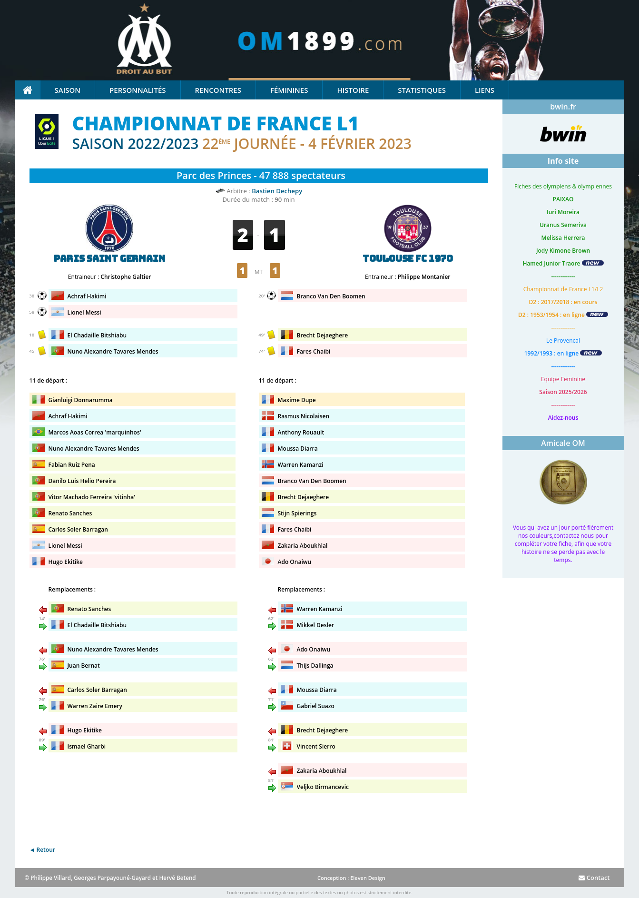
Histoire (353, 90)
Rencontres (218, 90)
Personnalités (137, 90)
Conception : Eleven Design (351, 877)
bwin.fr (563, 106)
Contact (594, 877)
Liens (484, 90)
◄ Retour (42, 850)
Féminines (289, 90)
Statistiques (422, 90)
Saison (68, 90)
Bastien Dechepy (277, 191)
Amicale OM (563, 443)
